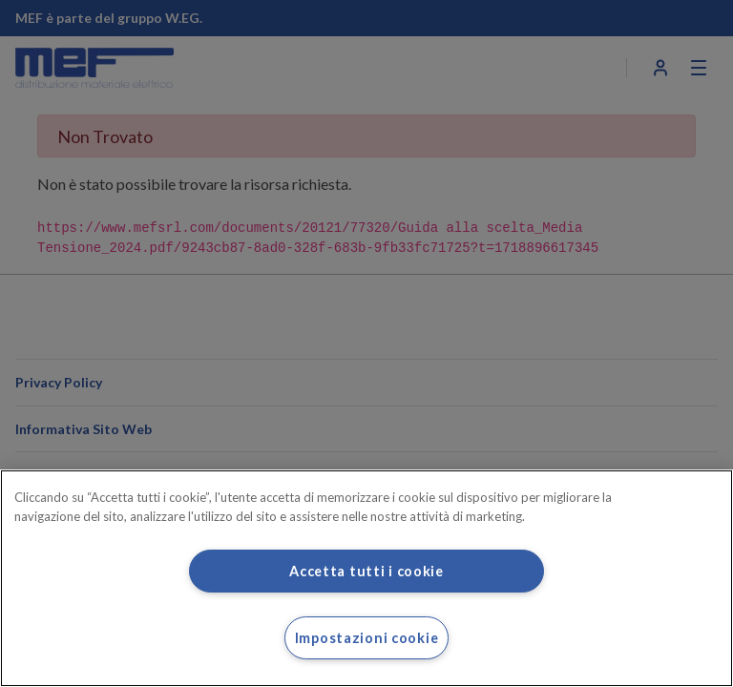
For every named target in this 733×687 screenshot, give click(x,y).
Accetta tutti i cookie (366, 571)
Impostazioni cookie (367, 638)
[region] (366, 578)
